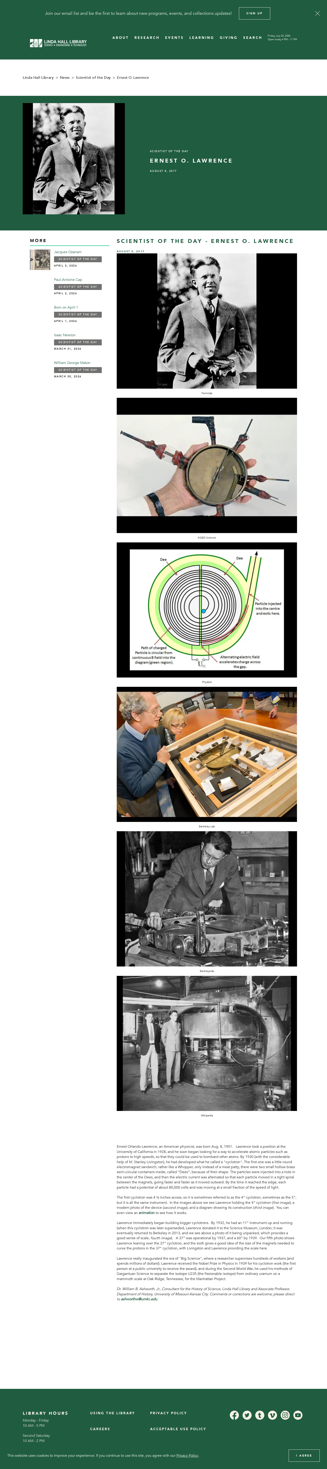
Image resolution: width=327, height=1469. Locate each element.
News (65, 77)
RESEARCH (147, 38)
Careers (100, 1429)
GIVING (229, 38)
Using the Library (112, 1413)
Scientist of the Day (93, 77)
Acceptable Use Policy (178, 1429)
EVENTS (174, 38)
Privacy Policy (168, 1413)
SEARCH (252, 38)
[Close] (317, 13)
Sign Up (254, 13)
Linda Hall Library (38, 77)
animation (147, 1212)
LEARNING (201, 38)
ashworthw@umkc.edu (139, 1299)
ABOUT (120, 38)
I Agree (304, 1455)
